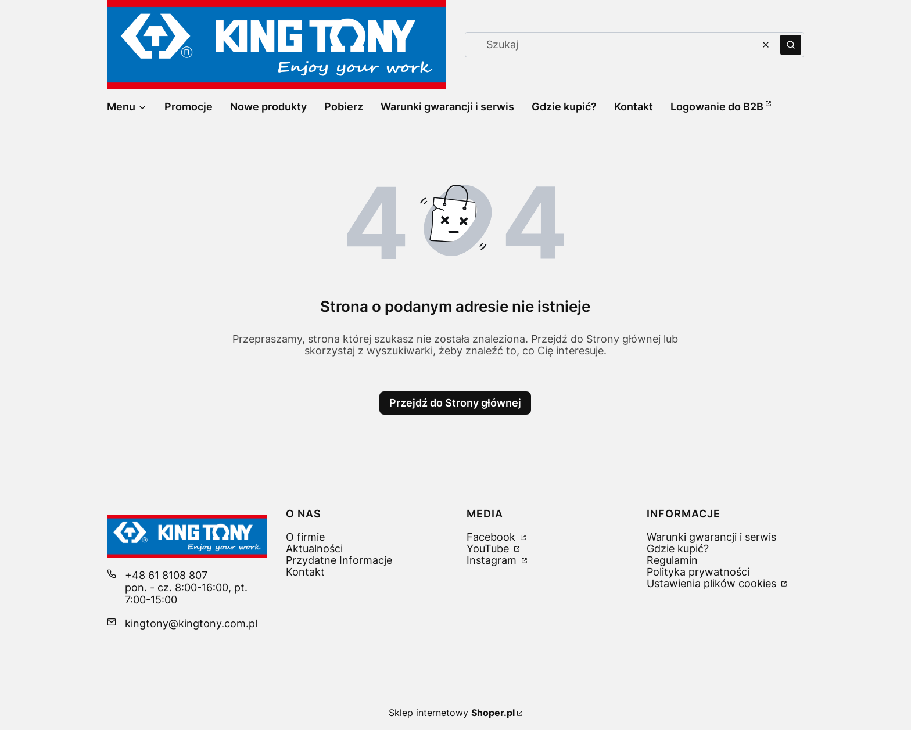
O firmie (305, 537)
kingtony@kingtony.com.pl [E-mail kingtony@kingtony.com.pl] (191, 623)
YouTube (489, 548)
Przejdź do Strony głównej (455, 403)
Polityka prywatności (698, 572)
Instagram (493, 560)
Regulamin (672, 560)
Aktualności (314, 548)
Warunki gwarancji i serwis (711, 537)
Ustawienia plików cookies (713, 583)
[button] (790, 45)
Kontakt (305, 572)
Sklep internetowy (452, 712)
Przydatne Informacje (339, 560)
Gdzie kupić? (678, 548)
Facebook (492, 537)
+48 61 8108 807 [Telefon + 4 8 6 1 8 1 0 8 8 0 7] (166, 575)
